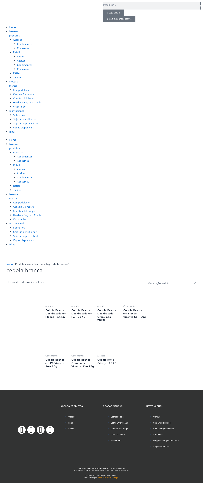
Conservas (23, 48)
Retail (16, 52)
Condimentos (24, 44)
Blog (12, 132)
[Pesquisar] (200, 6)
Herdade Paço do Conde (27, 102)
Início (9, 264)
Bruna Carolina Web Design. (108, 478)
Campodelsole (21, 90)
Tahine (17, 77)
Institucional (16, 111)
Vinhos (21, 56)
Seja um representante (26, 123)
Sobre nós (19, 115)
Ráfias (16, 73)
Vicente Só (19, 106)
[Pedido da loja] (171, 283)
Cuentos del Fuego (24, 98)
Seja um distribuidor (24, 119)
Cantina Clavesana (23, 94)
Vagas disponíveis (23, 127)
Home (12, 27)
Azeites (21, 60)
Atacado (18, 39)
